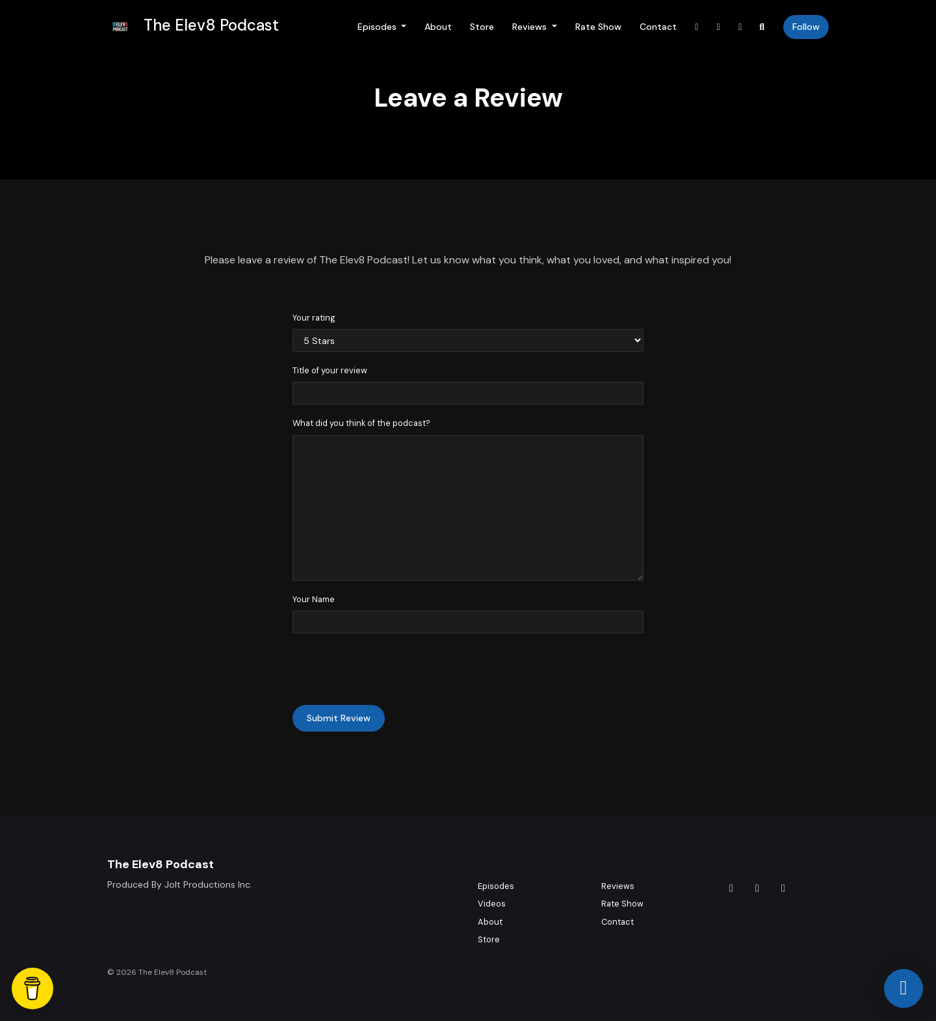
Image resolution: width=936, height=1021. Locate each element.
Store (482, 27)
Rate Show (598, 27)
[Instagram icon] (757, 888)
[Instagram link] (719, 27)
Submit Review (338, 718)
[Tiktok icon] (731, 888)
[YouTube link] (740, 27)
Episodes (378, 27)
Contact (658, 27)
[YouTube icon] (783, 888)
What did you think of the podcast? (361, 423)
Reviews (530, 27)
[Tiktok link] (697, 27)
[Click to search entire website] (762, 27)
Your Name (313, 599)
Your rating (313, 317)
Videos (492, 903)
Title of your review (329, 370)
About (438, 27)
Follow (806, 27)
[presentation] (391, 669)
